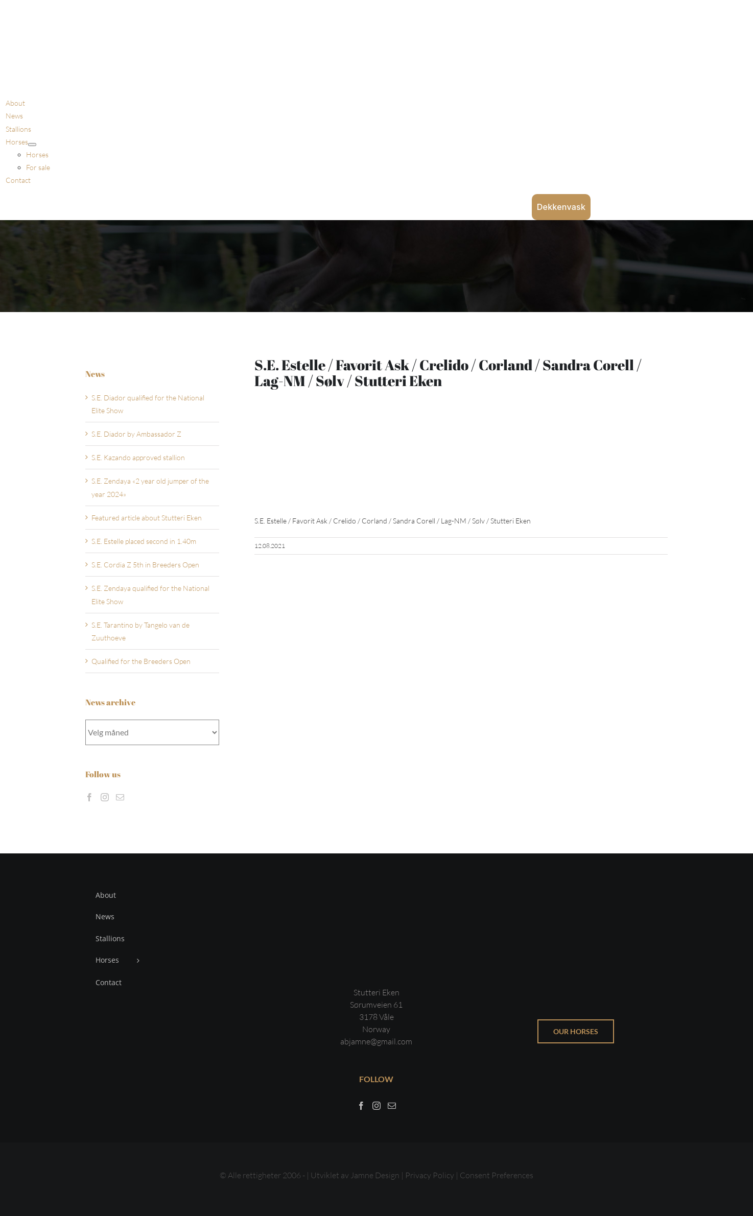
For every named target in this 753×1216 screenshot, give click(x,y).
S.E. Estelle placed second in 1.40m (143, 541)
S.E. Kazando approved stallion (138, 457)
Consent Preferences (496, 1175)
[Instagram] (105, 797)
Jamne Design (374, 1175)
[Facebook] (89, 797)
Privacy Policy (430, 1175)
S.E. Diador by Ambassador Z (136, 434)
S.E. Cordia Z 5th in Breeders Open (145, 564)
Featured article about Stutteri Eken (146, 517)
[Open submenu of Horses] (32, 144)
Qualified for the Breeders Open (141, 661)
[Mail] (120, 797)
